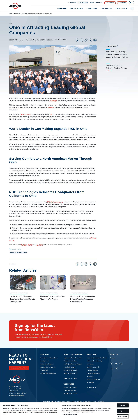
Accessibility (101, 401)
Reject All (123, 411)
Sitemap (94, 401)
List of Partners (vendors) (69, 414)
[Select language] (131, 2)
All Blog (12, 264)
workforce (51, 107)
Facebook (39, 245)
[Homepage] (15, 6)
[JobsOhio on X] (121, 363)
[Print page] (95, 40)
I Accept (122, 405)
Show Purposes (122, 416)
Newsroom (17, 13)
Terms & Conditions (77, 401)
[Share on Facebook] (81, 40)
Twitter (30, 245)
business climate (25, 114)
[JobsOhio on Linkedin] (111, 363)
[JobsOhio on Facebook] (116, 368)
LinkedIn (24, 245)
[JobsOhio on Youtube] (116, 363)
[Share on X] (86, 40)
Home (10, 13)
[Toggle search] (132, 9)
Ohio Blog (24, 13)
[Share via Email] (77, 40)
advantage (53, 101)
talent (51, 114)
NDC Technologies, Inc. (55, 202)
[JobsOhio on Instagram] (111, 368)
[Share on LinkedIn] (90, 40)
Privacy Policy (87, 401)
